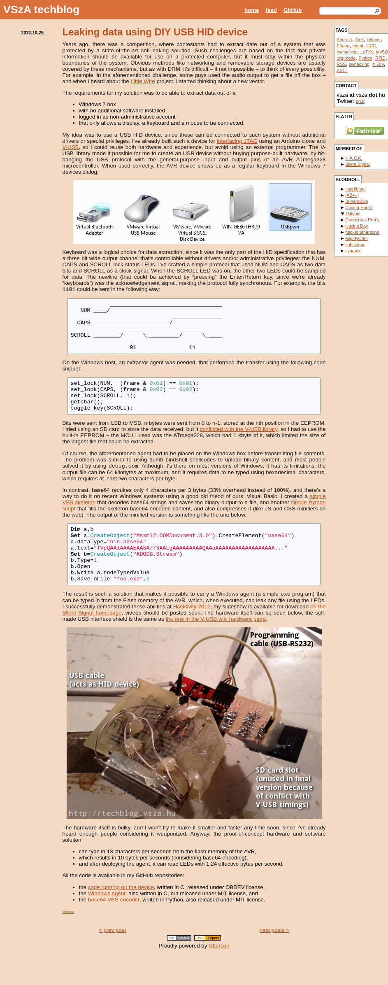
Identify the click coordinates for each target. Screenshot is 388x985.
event (358, 45)
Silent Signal (357, 164)
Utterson (219, 975)
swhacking (359, 64)
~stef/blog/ (355, 188)
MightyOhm (356, 238)
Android (344, 39)
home (251, 10)
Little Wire (143, 81)
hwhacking (347, 51)
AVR (359, 39)
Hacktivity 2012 (192, 636)
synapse (353, 250)
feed (271, 10)
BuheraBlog (356, 201)
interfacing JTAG (237, 141)
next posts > (274, 960)
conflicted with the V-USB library (238, 446)
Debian (374, 39)
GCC (371, 45)
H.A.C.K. (353, 158)
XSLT (342, 70)
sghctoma (354, 244)
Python (365, 58)
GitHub (292, 10)
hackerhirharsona (362, 232)
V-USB (71, 147)
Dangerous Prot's (362, 219)
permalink (68, 941)
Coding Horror (359, 207)
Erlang (343, 45)
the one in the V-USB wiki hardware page (216, 648)
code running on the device (121, 917)
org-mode (346, 58)
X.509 (378, 64)
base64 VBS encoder (113, 929)
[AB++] (352, 195)
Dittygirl (353, 213)
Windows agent (106, 923)
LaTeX (366, 51)
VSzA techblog (41, 9)
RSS (341, 64)
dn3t (360, 101)
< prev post (112, 960)
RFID (380, 58)
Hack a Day (356, 226)
